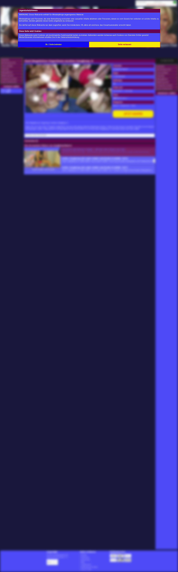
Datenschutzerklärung (70, 37)
